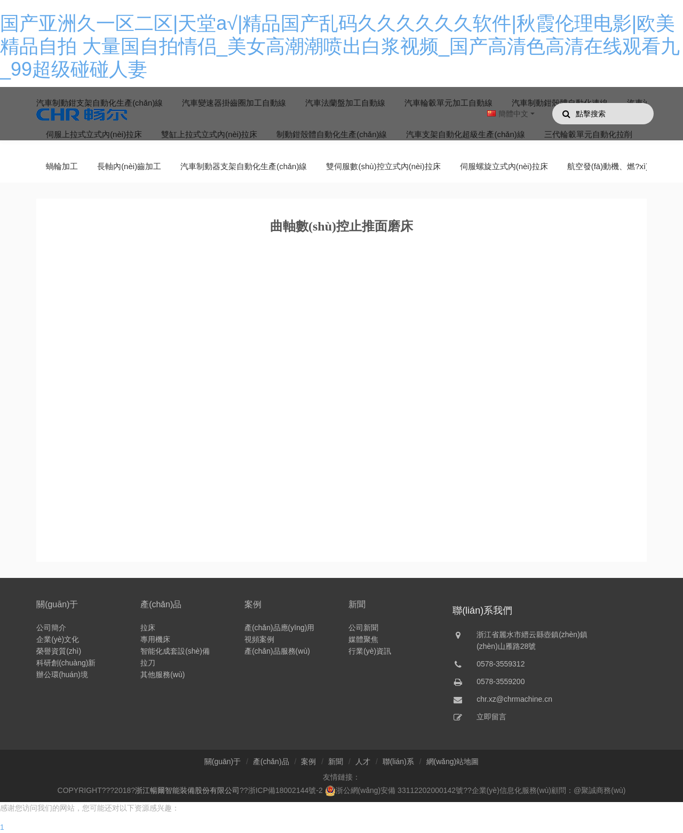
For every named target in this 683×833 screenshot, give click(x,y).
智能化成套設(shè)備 (175, 651)
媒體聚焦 (363, 639)
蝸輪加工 (62, 166)
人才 (362, 761)
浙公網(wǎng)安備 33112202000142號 (394, 790)
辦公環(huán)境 (62, 674)
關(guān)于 (57, 604)
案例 (252, 604)
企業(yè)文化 (57, 639)
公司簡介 (51, 627)
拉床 (147, 627)
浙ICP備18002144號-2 (285, 790)
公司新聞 (363, 627)
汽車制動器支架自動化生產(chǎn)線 (243, 166)
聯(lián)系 (398, 761)
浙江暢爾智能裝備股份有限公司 (187, 790)
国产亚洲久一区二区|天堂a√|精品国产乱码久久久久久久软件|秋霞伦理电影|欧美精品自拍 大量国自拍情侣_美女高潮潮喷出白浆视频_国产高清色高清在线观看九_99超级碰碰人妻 (340, 46)
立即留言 (491, 716)
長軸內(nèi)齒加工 (129, 166)
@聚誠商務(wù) (599, 790)
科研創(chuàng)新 (66, 663)
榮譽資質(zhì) (58, 651)
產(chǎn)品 (160, 604)
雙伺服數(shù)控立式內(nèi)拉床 (383, 166)
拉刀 (147, 663)
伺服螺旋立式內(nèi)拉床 (504, 166)
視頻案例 (259, 639)
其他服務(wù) (162, 674)
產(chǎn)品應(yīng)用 (279, 627)
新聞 (357, 604)
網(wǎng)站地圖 (452, 761)
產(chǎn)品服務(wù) (277, 651)
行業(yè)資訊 (369, 651)
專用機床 (155, 639)
